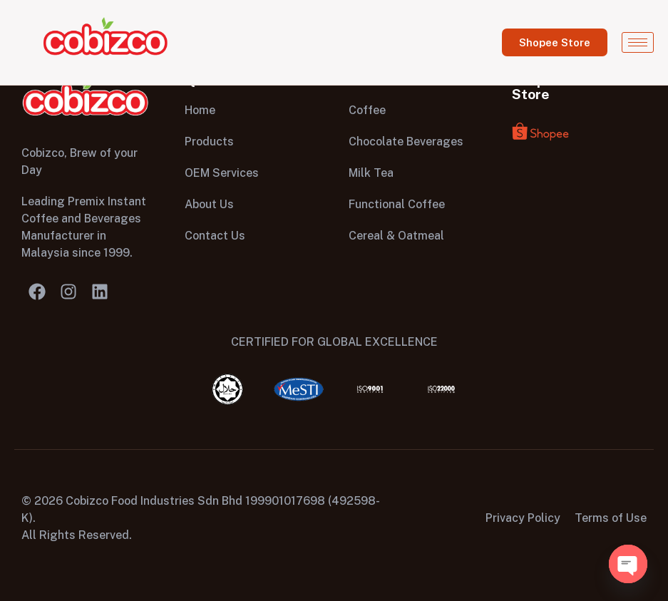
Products (209, 141)
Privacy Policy (522, 518)
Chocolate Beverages (406, 141)
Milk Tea (371, 173)
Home (200, 110)
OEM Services (222, 173)
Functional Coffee (397, 204)
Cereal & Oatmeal (396, 235)
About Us (209, 204)
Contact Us (215, 235)
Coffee (367, 110)
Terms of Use (611, 518)
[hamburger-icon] (638, 42)
